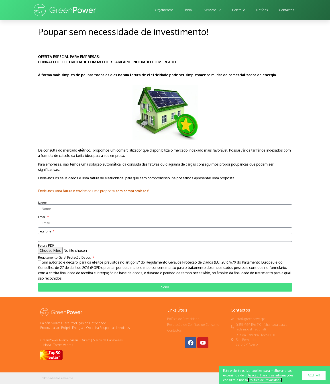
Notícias (262, 10)
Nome (42, 202)
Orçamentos (164, 10)
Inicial (189, 10)
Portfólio (238, 10)
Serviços (212, 10)
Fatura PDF (46, 245)
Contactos (286, 10)
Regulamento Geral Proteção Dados (65, 257)
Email (42, 217)
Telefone (45, 231)
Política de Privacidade (265, 381)
